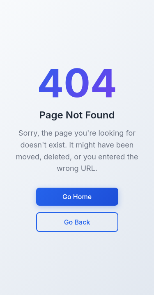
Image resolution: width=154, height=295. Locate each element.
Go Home (77, 197)
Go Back (77, 222)
